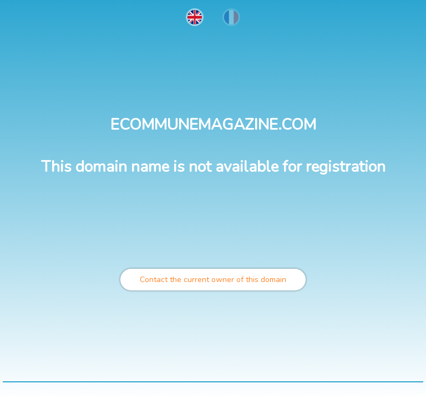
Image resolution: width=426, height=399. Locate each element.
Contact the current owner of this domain (213, 279)
